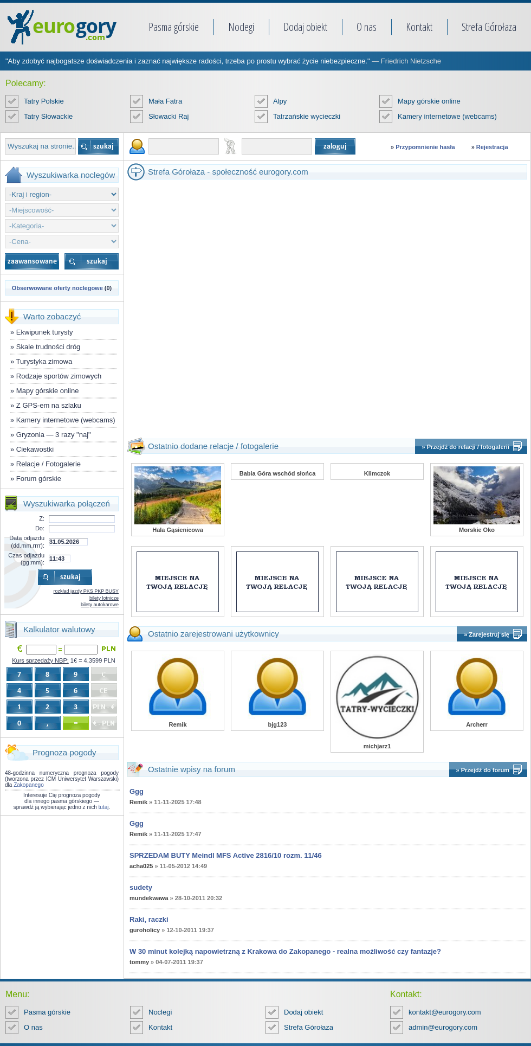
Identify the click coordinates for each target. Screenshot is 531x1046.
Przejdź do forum (485, 770)
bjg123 (277, 724)
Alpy (280, 101)
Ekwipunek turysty (44, 332)
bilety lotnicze (104, 598)
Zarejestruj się (489, 634)
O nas (367, 27)
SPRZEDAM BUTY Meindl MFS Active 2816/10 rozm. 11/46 (225, 855)
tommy (139, 962)
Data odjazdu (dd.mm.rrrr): (26, 541)
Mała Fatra (165, 101)
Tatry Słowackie (48, 116)
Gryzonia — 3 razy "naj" (53, 435)
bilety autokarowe (100, 604)
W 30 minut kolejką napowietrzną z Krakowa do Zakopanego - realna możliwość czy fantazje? (285, 951)
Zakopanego (29, 785)
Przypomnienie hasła (425, 147)
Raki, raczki (149, 919)
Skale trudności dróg (48, 347)
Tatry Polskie (44, 101)
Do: (39, 528)
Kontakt (419, 27)
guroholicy (144, 930)
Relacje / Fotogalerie (48, 464)
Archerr (477, 724)
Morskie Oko (477, 530)
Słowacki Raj (168, 116)
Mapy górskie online (429, 101)
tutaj (104, 807)
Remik (177, 724)
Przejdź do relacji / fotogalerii (468, 447)
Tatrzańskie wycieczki (306, 116)
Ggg (136, 791)
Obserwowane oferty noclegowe (57, 288)
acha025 (141, 866)
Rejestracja (492, 147)
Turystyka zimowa (44, 361)
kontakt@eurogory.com (445, 1012)
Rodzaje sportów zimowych (59, 376)
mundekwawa (149, 898)
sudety (140, 887)
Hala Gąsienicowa (177, 530)
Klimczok (377, 473)
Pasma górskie (173, 27)
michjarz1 (377, 746)
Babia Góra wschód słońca (277, 473)
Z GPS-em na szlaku (48, 405)
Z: (41, 518)
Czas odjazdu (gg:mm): (26, 559)
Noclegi (241, 27)
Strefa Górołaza (489, 27)
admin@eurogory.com (443, 1027)
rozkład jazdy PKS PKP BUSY (86, 591)
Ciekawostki (35, 449)
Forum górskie (38, 478)
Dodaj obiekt (305, 27)
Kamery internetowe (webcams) (447, 116)
